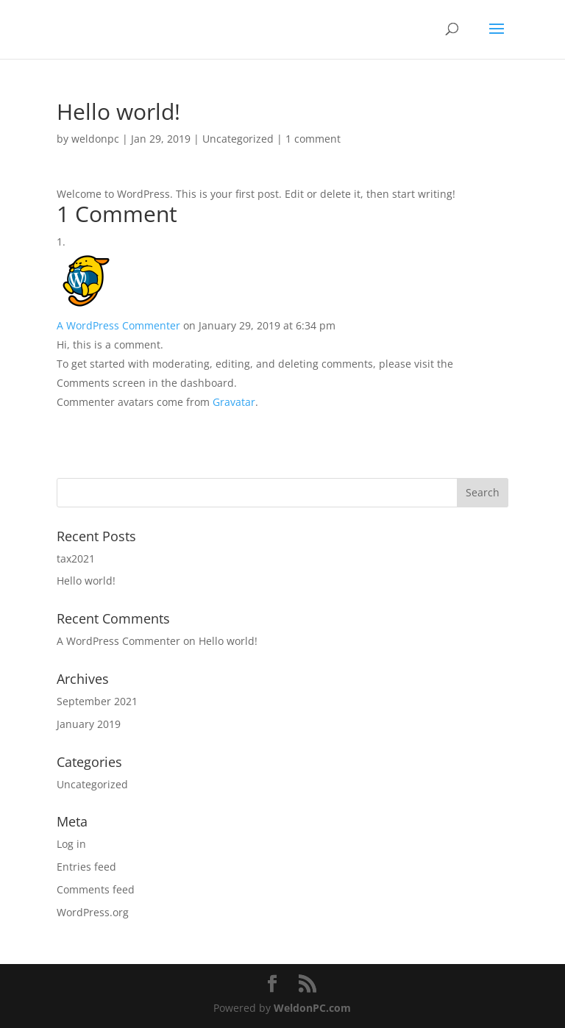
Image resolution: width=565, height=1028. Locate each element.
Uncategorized (238, 139)
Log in (71, 844)
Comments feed (96, 889)
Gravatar (234, 402)
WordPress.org (93, 912)
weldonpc (95, 139)
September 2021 (97, 701)
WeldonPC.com (312, 1008)
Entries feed (86, 867)
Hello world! (86, 581)
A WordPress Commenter (118, 325)
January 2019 (89, 724)
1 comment (313, 139)
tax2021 (76, 558)
